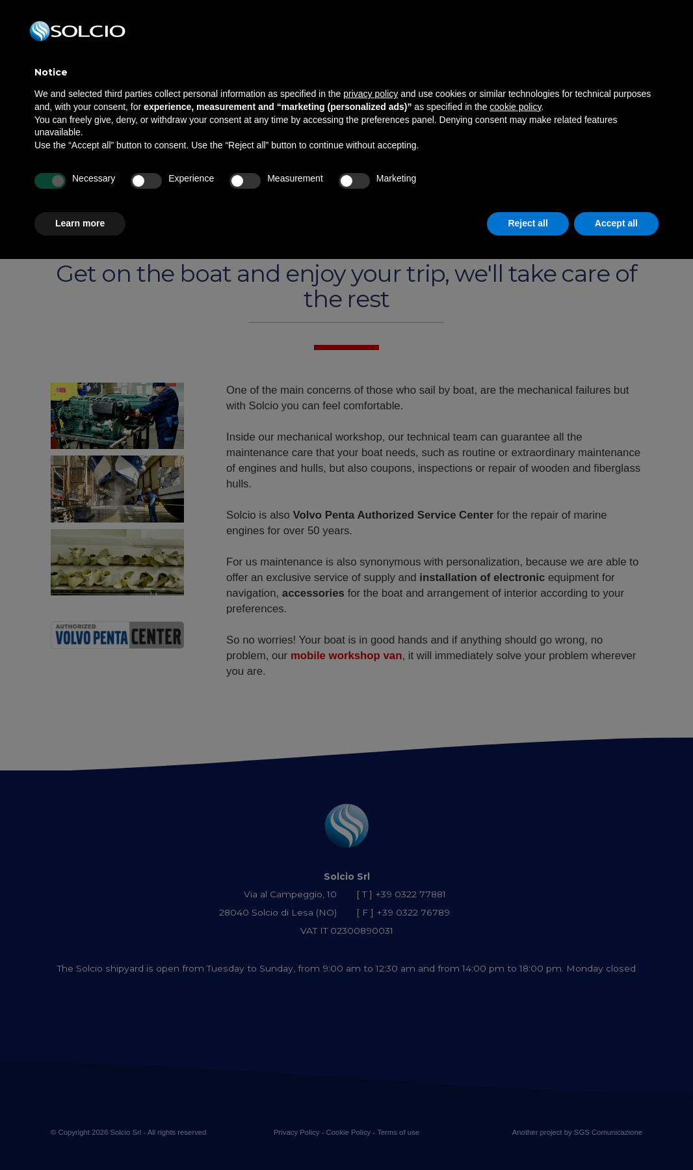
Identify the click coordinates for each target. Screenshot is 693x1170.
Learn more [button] (80, 223)
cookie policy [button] (515, 107)
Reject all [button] (527, 223)
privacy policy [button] (370, 93)
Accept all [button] (616, 223)
